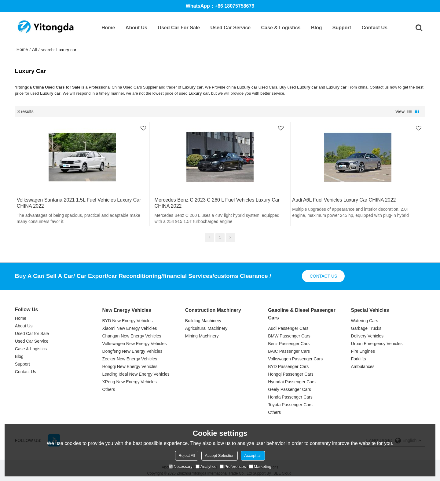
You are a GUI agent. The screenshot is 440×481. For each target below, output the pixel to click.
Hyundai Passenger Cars (292, 381)
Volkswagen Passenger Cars (295, 358)
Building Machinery (203, 320)
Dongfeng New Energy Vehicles (132, 351)
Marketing (260, 466)
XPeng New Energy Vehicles (129, 381)
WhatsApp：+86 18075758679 (220, 6)
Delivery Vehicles (367, 335)
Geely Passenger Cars (289, 389)
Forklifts (358, 358)
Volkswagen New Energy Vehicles (134, 343)
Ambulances (363, 366)
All (34, 49)
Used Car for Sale (179, 27)
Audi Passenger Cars (288, 328)
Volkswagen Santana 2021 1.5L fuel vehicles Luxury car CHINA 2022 (79, 203)
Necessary (180, 466)
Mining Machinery (202, 335)
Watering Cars (364, 320)
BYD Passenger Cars (288, 366)
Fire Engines (363, 351)
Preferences (233, 466)
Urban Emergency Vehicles (377, 343)
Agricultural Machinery (206, 328)
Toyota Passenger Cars (290, 404)
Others (108, 389)
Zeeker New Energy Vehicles (129, 358)
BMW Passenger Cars (289, 335)
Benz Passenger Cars (289, 343)
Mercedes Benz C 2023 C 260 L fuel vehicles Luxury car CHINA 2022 (217, 203)
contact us (323, 276)
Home (108, 27)
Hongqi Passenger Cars (291, 374)
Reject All (186, 455)
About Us (136, 27)
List (409, 111)
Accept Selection (219, 455)
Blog (316, 27)
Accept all (252, 455)
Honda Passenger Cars (290, 397)
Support (341, 27)
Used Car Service (231, 27)
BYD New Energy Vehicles (127, 320)
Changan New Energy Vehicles (131, 335)
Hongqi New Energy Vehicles (129, 366)
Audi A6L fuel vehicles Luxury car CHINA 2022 (344, 199)
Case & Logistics (281, 27)
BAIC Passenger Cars (289, 351)
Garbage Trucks (366, 328)
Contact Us (374, 27)
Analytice (206, 466)
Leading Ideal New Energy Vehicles (135, 374)
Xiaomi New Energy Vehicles (129, 328)
